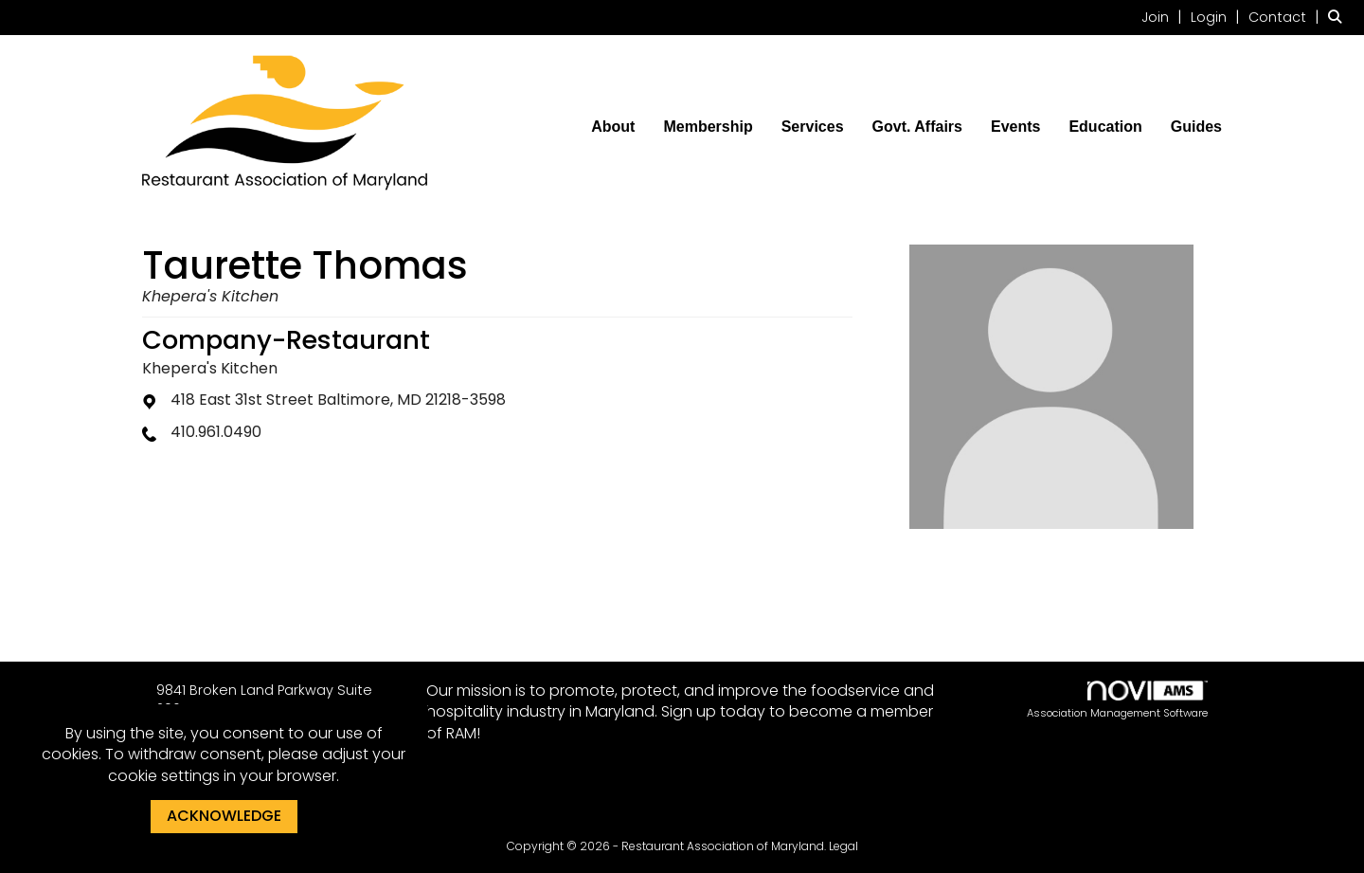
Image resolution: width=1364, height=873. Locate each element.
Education (1104, 126)
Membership (707, 126)
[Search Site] (1339, 16)
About (613, 126)
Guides (1196, 126)
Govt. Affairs (917, 126)
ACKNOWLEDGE (224, 816)
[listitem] (1164, 16)
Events (1015, 126)
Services (812, 126)
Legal (843, 846)
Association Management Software (1117, 701)
